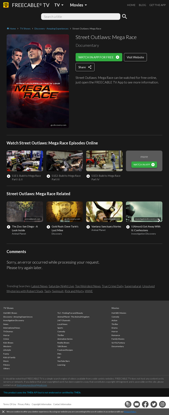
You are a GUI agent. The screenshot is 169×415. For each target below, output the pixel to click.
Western (7, 346)
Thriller (60, 335)
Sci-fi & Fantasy (118, 342)
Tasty (47, 291)
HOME (131, 4)
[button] (158, 220)
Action (114, 320)
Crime (6, 339)
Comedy (61, 331)
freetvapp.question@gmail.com (32, 385)
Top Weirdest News (88, 286)
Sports (60, 328)
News (5, 324)
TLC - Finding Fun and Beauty (70, 313)
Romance (116, 335)
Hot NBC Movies (119, 313)
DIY (58, 357)
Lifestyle (7, 350)
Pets (59, 354)
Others (6, 368)
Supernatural (133, 286)
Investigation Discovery (13, 320)
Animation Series (65, 339)
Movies (115, 308)
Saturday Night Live (61, 286)
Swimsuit (58, 291)
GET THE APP (157, 4)
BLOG (142, 4)
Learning (61, 365)
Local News (62, 324)
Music (6, 361)
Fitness (6, 365)
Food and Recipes (65, 350)
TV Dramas (8, 331)
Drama (115, 328)
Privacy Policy (130, 411)
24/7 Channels (63, 320)
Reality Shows (63, 342)
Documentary (118, 346)
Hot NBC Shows (10, 313)
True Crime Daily (112, 286)
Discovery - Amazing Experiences (18, 317)
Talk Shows (62, 346)
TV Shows (8, 308)
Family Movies (118, 339)
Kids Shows (8, 342)
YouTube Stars (63, 361)
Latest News (39, 286)
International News (11, 328)
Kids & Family (9, 357)
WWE (89, 291)
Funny (6, 354)
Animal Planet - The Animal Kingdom (73, 317)
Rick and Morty (74, 291)
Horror (6, 335)
